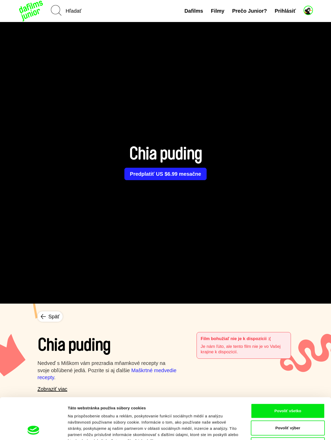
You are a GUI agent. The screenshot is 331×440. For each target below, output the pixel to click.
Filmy (217, 11)
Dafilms (193, 11)
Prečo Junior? (249, 11)
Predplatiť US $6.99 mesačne (165, 174)
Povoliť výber (287, 389)
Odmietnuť (288, 406)
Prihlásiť (285, 11)
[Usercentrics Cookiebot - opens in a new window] (33, 430)
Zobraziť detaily (270, 430)
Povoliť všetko (287, 372)
